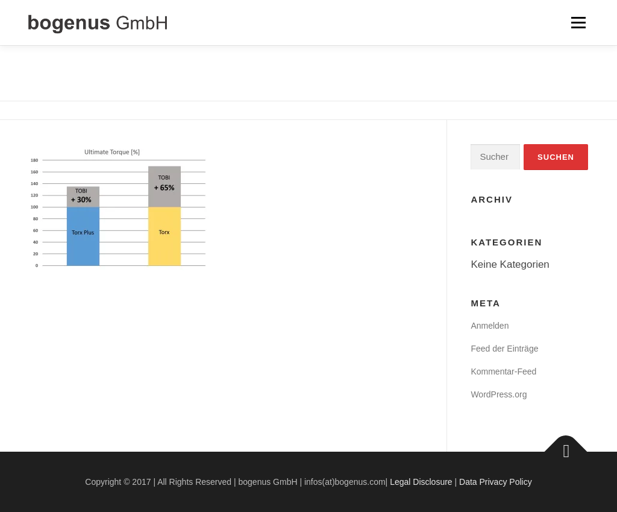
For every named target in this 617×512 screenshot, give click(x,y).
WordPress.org (499, 394)
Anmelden (490, 325)
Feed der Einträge (504, 348)
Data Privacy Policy (495, 482)
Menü (578, 22)
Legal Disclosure (421, 482)
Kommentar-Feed (503, 371)
